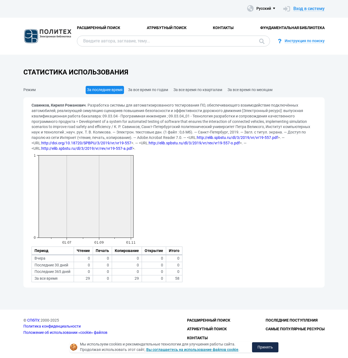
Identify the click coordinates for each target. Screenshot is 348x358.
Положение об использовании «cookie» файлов (65, 332)
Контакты (223, 28)
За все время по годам (148, 90)
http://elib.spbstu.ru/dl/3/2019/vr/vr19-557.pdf (237, 137)
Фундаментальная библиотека (292, 28)
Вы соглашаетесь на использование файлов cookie (192, 349)
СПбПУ (33, 320)
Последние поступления (292, 320)
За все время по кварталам (197, 90)
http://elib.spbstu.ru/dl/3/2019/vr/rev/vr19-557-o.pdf (194, 143)
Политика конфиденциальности (52, 326)
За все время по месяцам (250, 90)
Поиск (262, 41)
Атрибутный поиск (167, 28)
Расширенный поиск (98, 28)
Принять (265, 347)
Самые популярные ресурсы (295, 329)
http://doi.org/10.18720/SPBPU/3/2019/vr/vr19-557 (86, 143)
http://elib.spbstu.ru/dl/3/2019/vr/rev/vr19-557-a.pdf (86, 148)
